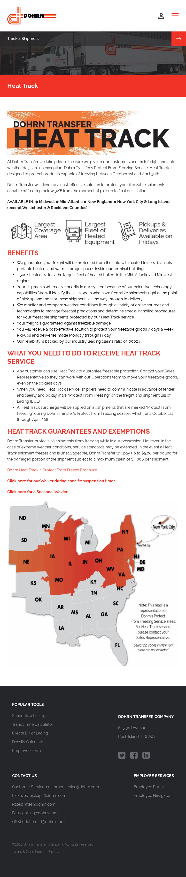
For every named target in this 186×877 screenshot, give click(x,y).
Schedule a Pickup (28, 715)
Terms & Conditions (27, 852)
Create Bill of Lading (30, 733)
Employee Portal (149, 787)
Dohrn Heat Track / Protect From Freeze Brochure (52, 470)
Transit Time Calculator (32, 724)
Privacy (53, 852)
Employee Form (26, 750)
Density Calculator (28, 742)
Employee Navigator (152, 795)
